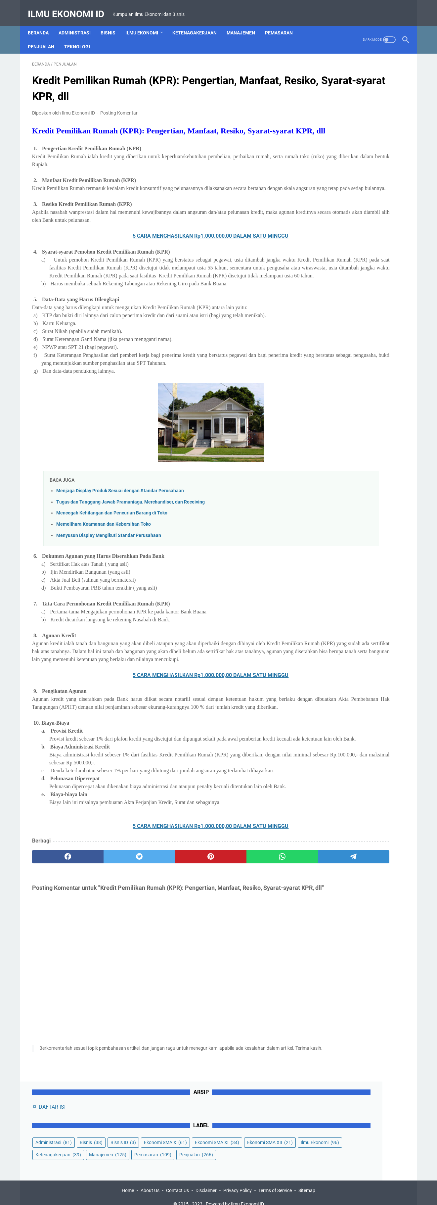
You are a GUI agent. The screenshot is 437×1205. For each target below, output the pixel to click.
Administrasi (79, 22)
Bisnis (112, 22)
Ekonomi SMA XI (331, 133)
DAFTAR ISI (326, 73)
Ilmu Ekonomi (146, 22)
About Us (150, 1181)
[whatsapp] (207, 926)
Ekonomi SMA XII (332, 145)
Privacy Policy (237, 1181)
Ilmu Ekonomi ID (70, 7)
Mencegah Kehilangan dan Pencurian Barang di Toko (111, 551)
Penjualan (45, 36)
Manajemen (245, 22)
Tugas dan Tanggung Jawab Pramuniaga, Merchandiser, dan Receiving (130, 540)
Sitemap (306, 1181)
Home (128, 1181)
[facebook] (57, 926)
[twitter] (107, 926)
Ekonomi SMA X (364, 120)
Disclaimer (206, 1181)
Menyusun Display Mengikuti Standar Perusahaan (108, 573)
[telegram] (257, 926)
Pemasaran (283, 22)
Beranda (42, 22)
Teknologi (81, 36)
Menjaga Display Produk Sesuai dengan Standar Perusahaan (120, 529)
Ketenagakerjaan (199, 22)
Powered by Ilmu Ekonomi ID (235, 1194)
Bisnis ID (322, 120)
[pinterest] (157, 926)
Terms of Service (275, 1181)
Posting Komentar (119, 107)
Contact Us (177, 1181)
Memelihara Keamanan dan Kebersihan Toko (103, 562)
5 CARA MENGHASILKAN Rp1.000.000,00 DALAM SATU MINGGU (157, 250)
